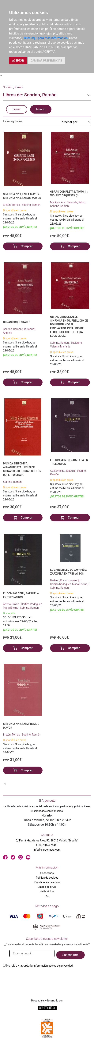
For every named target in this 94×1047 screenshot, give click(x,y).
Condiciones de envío (47, 882)
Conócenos (47, 873)
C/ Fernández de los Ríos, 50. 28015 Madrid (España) (47, 840)
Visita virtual (47, 891)
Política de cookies (47, 877)
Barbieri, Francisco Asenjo (65, 580)
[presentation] (32, 976)
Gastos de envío (47, 886)
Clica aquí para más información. (46, 38)
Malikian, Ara (58, 202)
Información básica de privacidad (53, 965)
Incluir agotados (12, 121)
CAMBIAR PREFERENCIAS (46, 60)
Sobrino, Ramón (31, 204)
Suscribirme (70, 955)
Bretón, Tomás (12, 204)
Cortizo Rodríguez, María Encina (69, 584)
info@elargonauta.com (46, 849)
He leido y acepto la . (39, 965)
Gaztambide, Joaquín (62, 470)
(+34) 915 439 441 (47, 845)
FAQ (47, 895)
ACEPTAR (18, 60)
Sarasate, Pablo (76, 202)
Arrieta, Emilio (11, 604)
